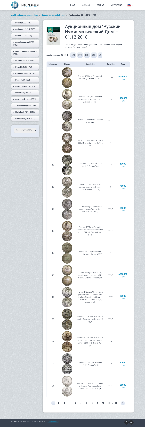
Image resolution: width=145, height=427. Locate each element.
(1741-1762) (23, 60)
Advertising (116, 5)
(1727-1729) (22, 35)
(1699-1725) (22, 23)
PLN (87, 55)
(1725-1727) (24, 29)
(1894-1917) (24, 112)
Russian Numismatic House (53, 15)
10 (103, 403)
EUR (73, 55)
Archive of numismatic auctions (24, 15)
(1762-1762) (22, 67)
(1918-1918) (24, 118)
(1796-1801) (22, 80)
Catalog (86, 5)
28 (116, 403)
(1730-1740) (23, 43)
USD (94, 55)
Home (72, 5)
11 (109, 403)
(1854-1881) (24, 99)
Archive (100, 5)
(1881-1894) (24, 105)
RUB (80, 55)
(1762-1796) (24, 73)
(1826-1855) (23, 93)
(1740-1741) (25, 52)
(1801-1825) (24, 86)
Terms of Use (53, 421)
